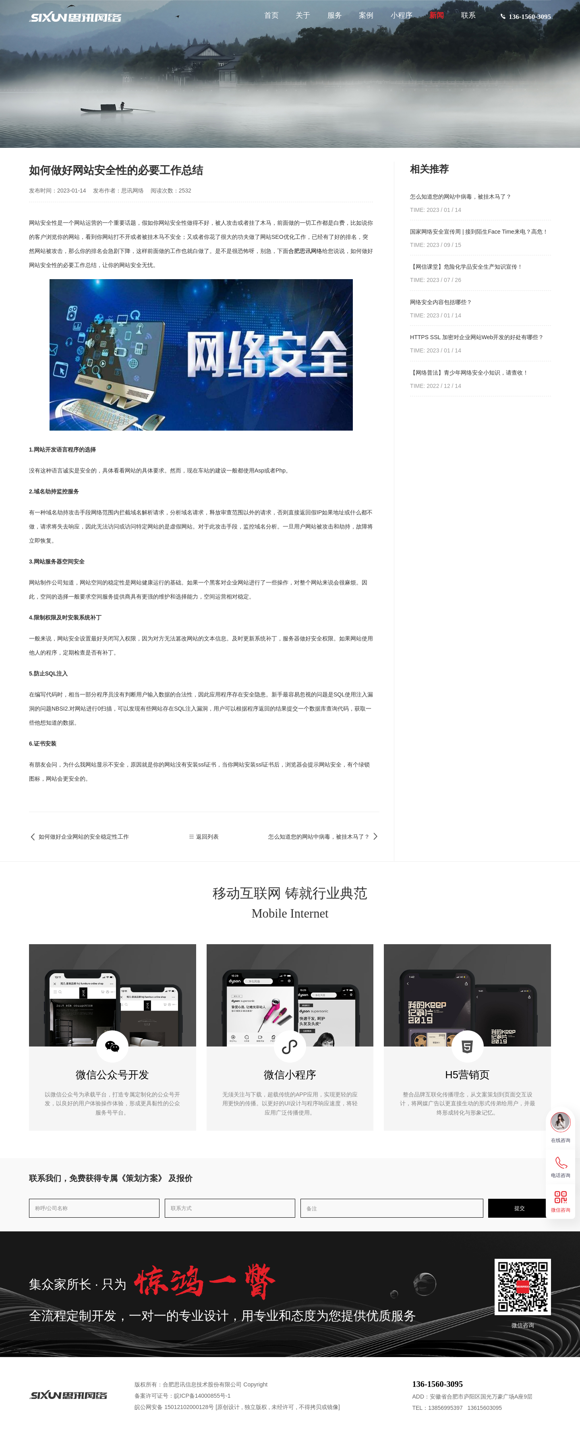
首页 (267, 19)
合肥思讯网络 (305, 251)
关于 (298, 19)
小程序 (397, 19)
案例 (361, 19)
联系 (464, 19)
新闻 (432, 19)
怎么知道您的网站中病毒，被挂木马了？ (323, 836)
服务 (330, 19)
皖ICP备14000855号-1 (202, 1396)
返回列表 (204, 836)
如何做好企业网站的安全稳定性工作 (79, 836)
